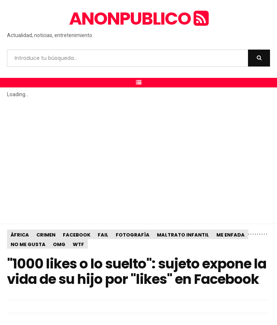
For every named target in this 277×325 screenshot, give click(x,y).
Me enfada (230, 234)
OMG (59, 244)
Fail (103, 234)
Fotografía (133, 234)
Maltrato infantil (183, 234)
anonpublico (138, 18)
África (20, 234)
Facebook (76, 234)
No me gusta (28, 244)
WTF (78, 244)
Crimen (45, 234)
